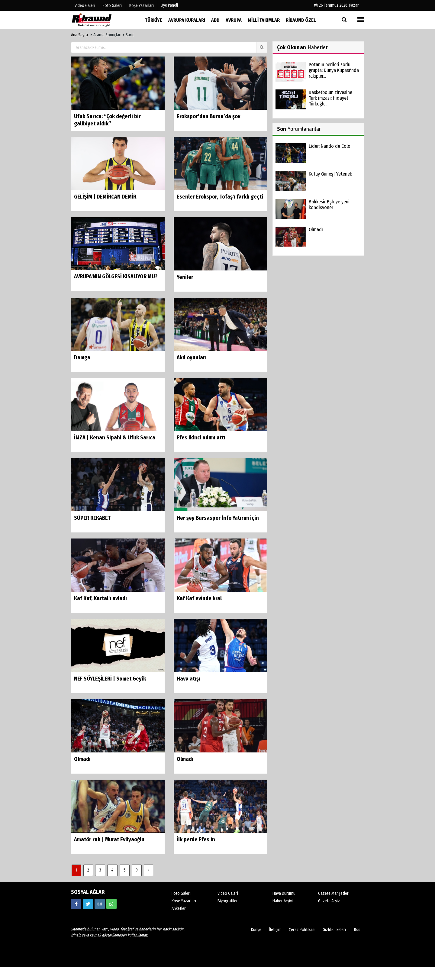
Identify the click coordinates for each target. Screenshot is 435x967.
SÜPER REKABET (92, 518)
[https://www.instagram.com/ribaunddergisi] (100, 904)
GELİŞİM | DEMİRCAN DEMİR (105, 196)
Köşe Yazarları (184, 901)
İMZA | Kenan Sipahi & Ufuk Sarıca (114, 437)
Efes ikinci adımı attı (201, 437)
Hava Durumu (283, 893)
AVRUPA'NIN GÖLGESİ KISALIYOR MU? (115, 276)
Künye (256, 929)
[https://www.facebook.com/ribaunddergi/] (76, 904)
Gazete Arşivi (329, 901)
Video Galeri (228, 893)
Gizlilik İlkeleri (334, 929)
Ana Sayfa (79, 34)
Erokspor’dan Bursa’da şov (208, 116)
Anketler (179, 908)
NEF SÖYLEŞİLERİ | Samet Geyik (110, 678)
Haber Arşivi (282, 901)
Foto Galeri (181, 893)
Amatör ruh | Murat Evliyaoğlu (109, 839)
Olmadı (82, 759)
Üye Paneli (169, 5)
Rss (357, 929)
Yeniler (185, 277)
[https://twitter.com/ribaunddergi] (88, 904)
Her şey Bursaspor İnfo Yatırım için (218, 518)
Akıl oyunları (192, 357)
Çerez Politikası (302, 929)
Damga (82, 357)
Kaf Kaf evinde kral (199, 598)
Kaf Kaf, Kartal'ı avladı (100, 598)
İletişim (275, 929)
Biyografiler (228, 901)
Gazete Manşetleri (334, 893)
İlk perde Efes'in (196, 839)
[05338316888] (111, 904)
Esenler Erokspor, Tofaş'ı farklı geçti (220, 196)
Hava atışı (188, 678)
